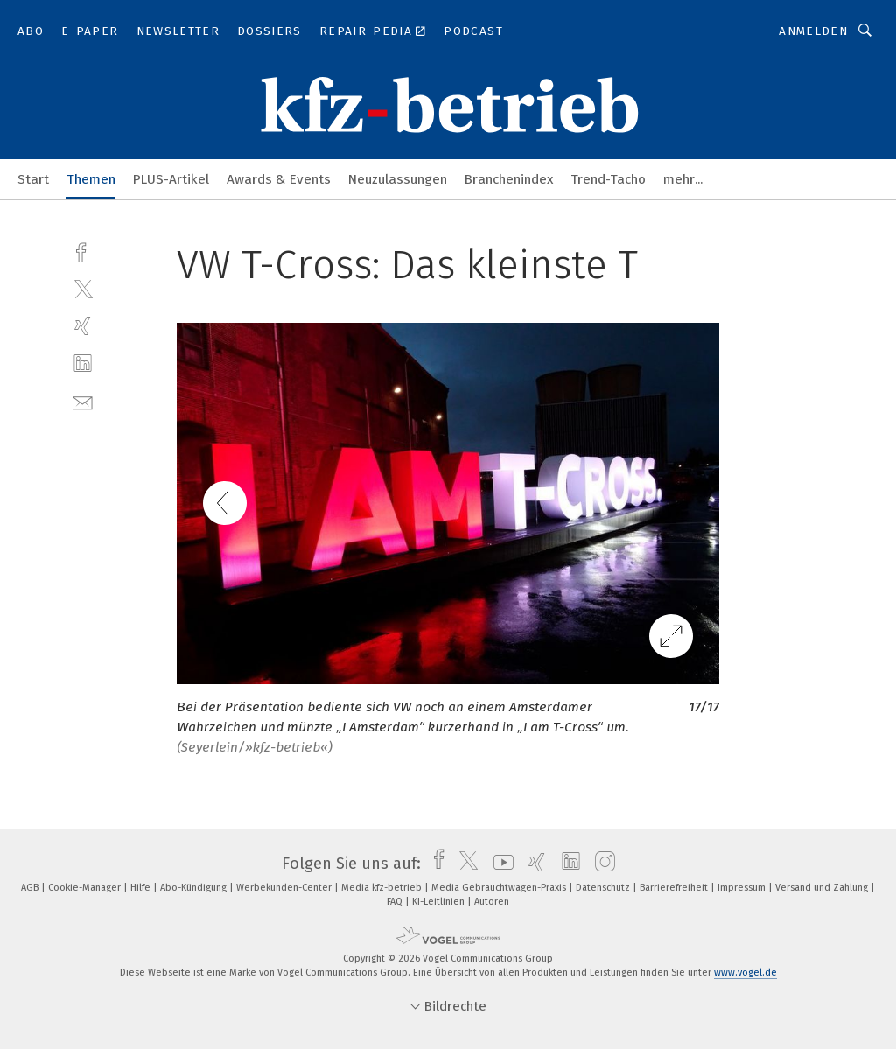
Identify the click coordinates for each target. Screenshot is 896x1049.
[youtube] (499, 863)
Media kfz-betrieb (382, 887)
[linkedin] (83, 363)
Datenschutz (604, 887)
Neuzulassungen (397, 179)
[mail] (83, 401)
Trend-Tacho (608, 179)
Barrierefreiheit (675, 887)
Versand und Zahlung (823, 887)
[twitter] (83, 288)
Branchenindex (509, 179)
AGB (31, 887)
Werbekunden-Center (285, 887)
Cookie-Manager (85, 887)
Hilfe (141, 887)
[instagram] (600, 863)
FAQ (396, 901)
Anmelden (813, 31)
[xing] (83, 326)
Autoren (491, 901)
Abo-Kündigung (194, 887)
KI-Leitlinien (439, 901)
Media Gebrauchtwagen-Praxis (500, 887)
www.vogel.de (745, 972)
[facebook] (83, 251)
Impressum (743, 887)
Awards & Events (279, 179)
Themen (91, 179)
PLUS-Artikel (171, 179)
